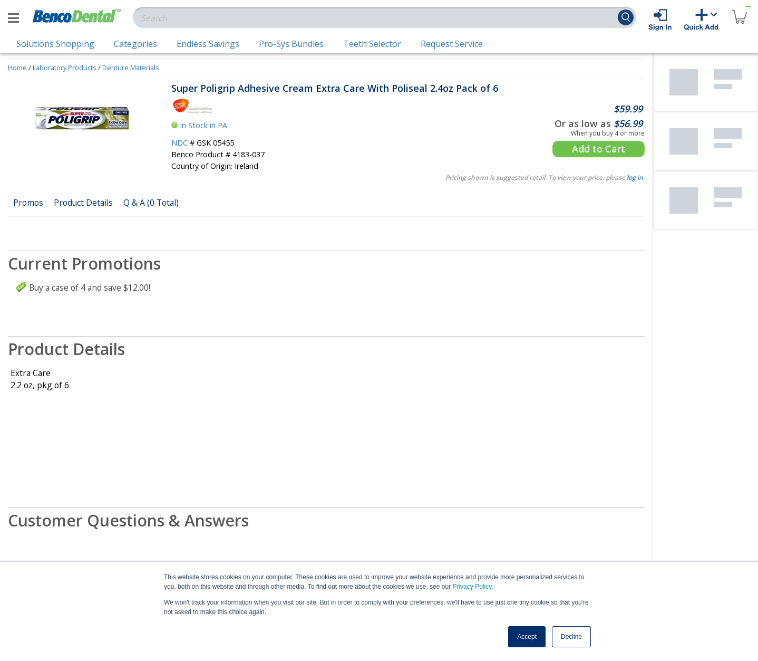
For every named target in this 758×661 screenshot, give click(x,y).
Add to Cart (598, 148)
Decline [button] (571, 636)
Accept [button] (527, 636)
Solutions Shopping (55, 44)
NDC (179, 143)
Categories (135, 44)
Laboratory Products (64, 67)
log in (635, 177)
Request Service (452, 44)
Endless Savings (208, 44)
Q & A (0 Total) (151, 202)
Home (17, 67)
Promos (28, 202)
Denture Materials (130, 67)
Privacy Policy (471, 586)
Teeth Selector (372, 44)
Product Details (83, 202)
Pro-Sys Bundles (291, 44)
